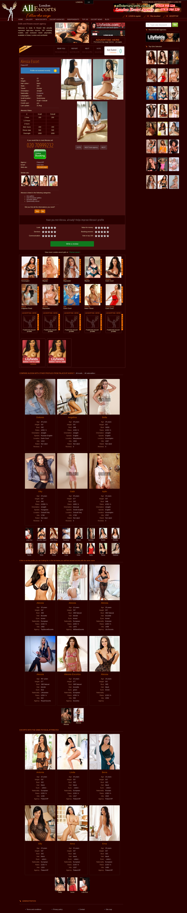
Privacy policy (57, 907)
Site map (109, 907)
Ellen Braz (54, 536)
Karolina (66, 536)
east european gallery (34, 195)
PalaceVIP (24, 64)
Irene (78, 551)
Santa (29, 551)
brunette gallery (32, 197)
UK (89, 2)
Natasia (115, 551)
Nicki (42, 551)
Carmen (91, 536)
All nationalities (90, 370)
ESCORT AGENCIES (57, 19)
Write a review (72, 241)
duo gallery (30, 194)
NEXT (84, 50)
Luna (66, 551)
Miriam (78, 536)
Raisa (103, 551)
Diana (54, 551)
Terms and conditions (34, 907)
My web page (42, 165)
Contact (82, 907)
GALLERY (29, 19)
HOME (20, 19)
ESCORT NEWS (96, 19)
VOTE (95, 50)
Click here (40, 162)
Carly (91, 551)
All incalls (79, 370)
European (40, 92)
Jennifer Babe (41, 536)
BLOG (107, 19)
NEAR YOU (58, 50)
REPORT (72, 50)
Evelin (103, 536)
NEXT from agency (91, 147)
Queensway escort (33, 199)
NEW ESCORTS (41, 19)
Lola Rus (29, 536)
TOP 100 (85, 19)
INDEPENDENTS (73, 19)
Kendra (115, 536)
